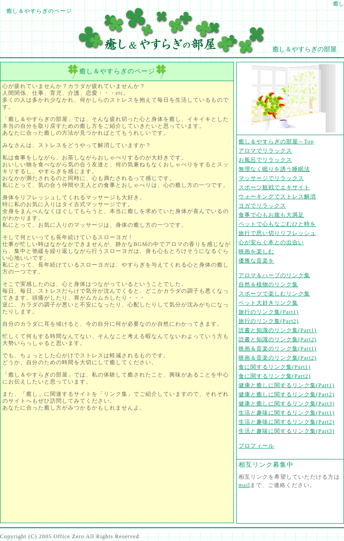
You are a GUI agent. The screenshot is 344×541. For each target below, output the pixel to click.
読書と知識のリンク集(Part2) (277, 339)
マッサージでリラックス (271, 178)
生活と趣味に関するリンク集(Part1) (286, 413)
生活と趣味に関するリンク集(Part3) (286, 431)
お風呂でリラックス (265, 160)
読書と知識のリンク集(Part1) (277, 330)
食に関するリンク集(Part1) (275, 367)
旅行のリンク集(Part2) (269, 321)
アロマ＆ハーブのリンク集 (274, 275)
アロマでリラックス (265, 151)
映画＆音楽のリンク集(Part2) (277, 358)
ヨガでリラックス (262, 205)
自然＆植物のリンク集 (268, 284)
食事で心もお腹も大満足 (271, 215)
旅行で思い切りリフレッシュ (277, 233)
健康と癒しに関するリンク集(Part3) (286, 403)
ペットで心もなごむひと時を (277, 224)
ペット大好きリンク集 (268, 303)
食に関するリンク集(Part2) (275, 376)
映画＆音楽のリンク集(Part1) (277, 348)
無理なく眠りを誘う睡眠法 (274, 169)
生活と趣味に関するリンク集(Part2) (286, 422)
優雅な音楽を (256, 260)
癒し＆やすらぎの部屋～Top (276, 141)
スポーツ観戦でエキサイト (274, 187)
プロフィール (256, 446)
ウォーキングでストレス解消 (277, 196)
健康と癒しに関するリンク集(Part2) (286, 394)
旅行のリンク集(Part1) (269, 312)
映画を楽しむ (256, 251)
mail (244, 485)
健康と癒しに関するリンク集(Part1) (286, 385)
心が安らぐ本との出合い (271, 242)
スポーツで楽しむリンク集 (274, 293)
